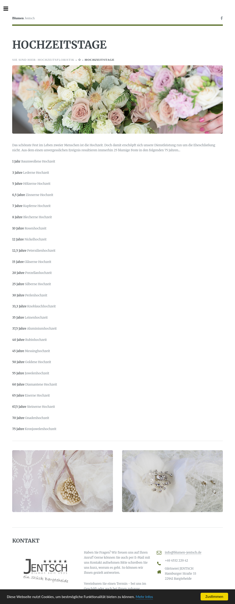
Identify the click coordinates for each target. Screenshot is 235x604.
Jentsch (23, 18)
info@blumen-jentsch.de (183, 552)
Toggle (8, 8)
